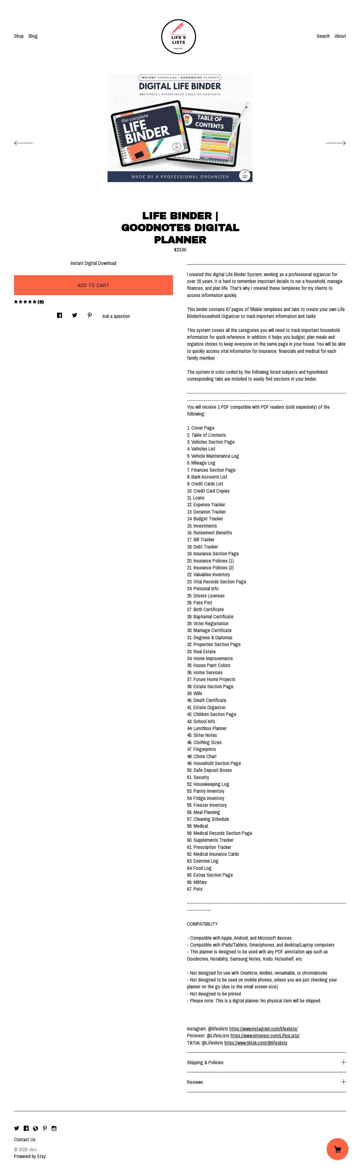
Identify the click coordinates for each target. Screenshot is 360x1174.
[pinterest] (44, 1128)
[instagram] (54, 1128)
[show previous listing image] (29, 141)
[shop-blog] (35, 1128)
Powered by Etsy (30, 1156)
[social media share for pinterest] (89, 314)
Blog (33, 35)
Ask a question (116, 316)
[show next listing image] (330, 141)
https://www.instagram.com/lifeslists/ (263, 1028)
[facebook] (26, 1128)
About (340, 35)
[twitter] (16, 1128)
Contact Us (25, 1139)
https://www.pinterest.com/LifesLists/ (265, 1035)
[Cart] (337, 1149)
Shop (19, 35)
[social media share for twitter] (74, 314)
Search (323, 35)
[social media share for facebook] (59, 314)
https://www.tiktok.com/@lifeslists (255, 1042)
